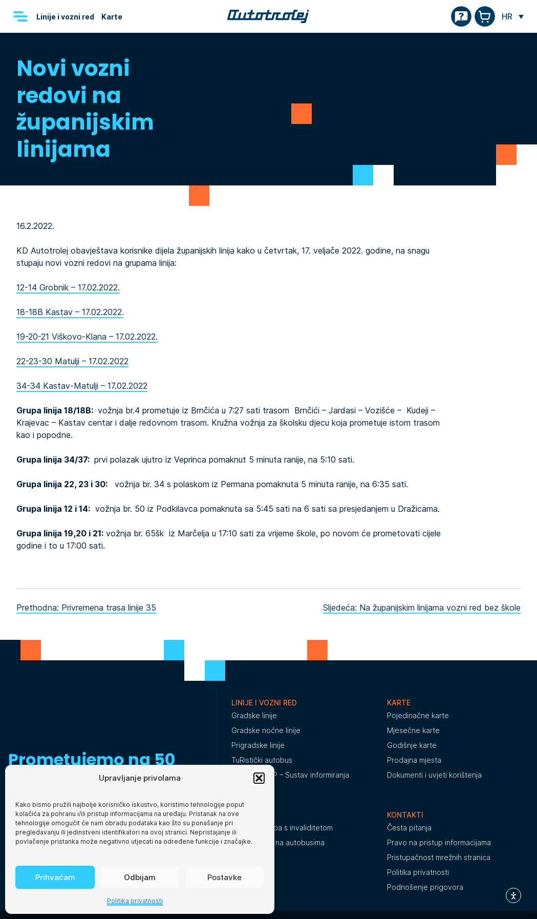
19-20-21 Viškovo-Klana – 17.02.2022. (87, 336)
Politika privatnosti (135, 901)
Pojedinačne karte (418, 715)
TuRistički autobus (261, 760)
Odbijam (140, 877)
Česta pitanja (409, 827)
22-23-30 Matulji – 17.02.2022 (72, 361)
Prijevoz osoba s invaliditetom (282, 827)
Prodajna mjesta (414, 760)
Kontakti (405, 814)
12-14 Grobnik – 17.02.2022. (68, 287)
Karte (111, 16)
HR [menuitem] (507, 16)
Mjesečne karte (413, 730)
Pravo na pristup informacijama (439, 842)
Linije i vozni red (65, 16)
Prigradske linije (258, 745)
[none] (513, 16)
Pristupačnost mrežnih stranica (438, 857)
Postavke (224, 877)
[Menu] (20, 16)
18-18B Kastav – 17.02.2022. (70, 312)
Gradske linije (254, 715)
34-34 (29, 386)
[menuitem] (513, 16)
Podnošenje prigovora (425, 887)
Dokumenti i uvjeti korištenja (434, 774)
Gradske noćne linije (265, 730)
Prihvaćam (55, 877)
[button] (259, 778)
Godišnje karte (412, 745)
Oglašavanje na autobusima (278, 842)
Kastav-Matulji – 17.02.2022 (95, 386)
